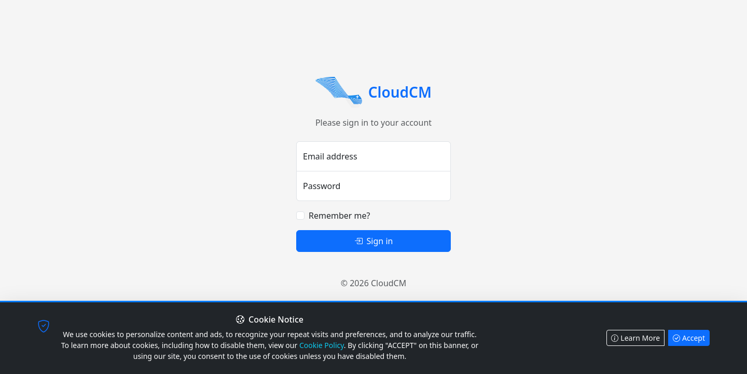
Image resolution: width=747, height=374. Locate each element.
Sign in (373, 241)
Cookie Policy (321, 345)
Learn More (635, 338)
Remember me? (339, 215)
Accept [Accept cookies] (689, 338)
